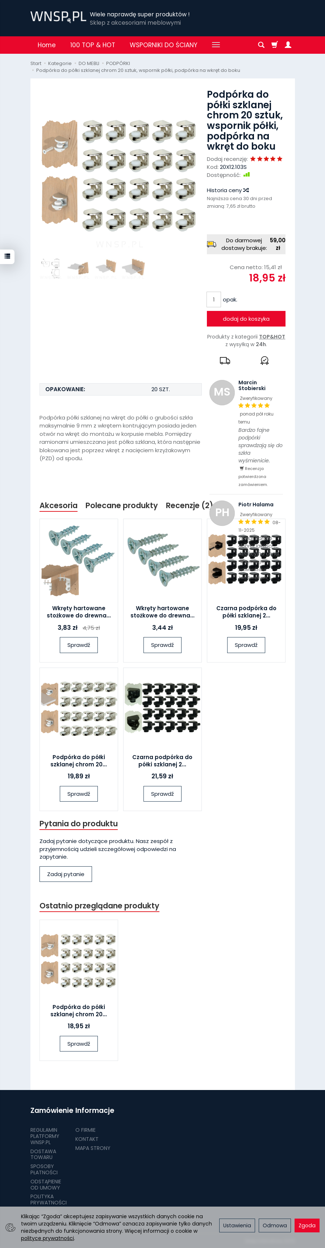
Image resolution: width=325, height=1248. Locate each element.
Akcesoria (58, 505)
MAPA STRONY (93, 1147)
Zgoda (307, 1225)
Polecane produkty (122, 505)
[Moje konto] (288, 45)
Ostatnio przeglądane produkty (99, 906)
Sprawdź (78, 645)
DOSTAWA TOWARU (43, 1154)
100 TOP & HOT (92, 45)
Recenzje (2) (189, 505)
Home (47, 45)
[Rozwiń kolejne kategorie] (216, 45)
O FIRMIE (85, 1129)
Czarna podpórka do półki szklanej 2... (246, 611)
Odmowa (275, 1225)
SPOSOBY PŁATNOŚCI (44, 1169)
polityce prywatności (47, 1238)
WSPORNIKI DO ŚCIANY (163, 45)
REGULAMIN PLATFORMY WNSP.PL (44, 1136)
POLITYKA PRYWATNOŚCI (48, 1199)
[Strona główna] (58, 17)
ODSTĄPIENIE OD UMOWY (45, 1184)
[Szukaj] (261, 45)
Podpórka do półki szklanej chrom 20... (78, 760)
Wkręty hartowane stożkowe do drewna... (79, 611)
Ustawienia (237, 1225)
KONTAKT (87, 1138)
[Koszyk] (275, 45)
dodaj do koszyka (246, 319)
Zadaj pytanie (65, 874)
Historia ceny (227, 190)
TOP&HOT (272, 336)
